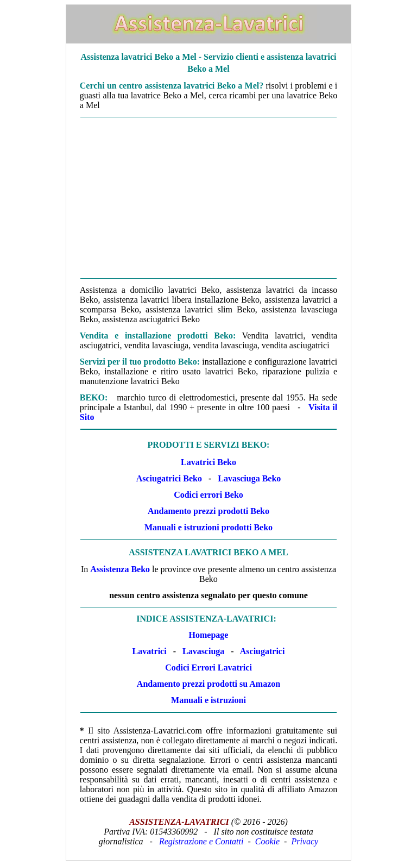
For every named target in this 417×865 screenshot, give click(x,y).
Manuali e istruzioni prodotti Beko (208, 527)
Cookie (267, 841)
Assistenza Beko (120, 569)
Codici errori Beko (208, 494)
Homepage (209, 635)
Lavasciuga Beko (249, 478)
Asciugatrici (262, 651)
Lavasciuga (203, 651)
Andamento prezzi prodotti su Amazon (208, 683)
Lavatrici (149, 651)
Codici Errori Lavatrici (208, 667)
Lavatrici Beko (208, 462)
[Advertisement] (208, 198)
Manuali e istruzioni (208, 700)
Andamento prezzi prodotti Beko (208, 511)
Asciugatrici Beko (169, 478)
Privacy (304, 841)
